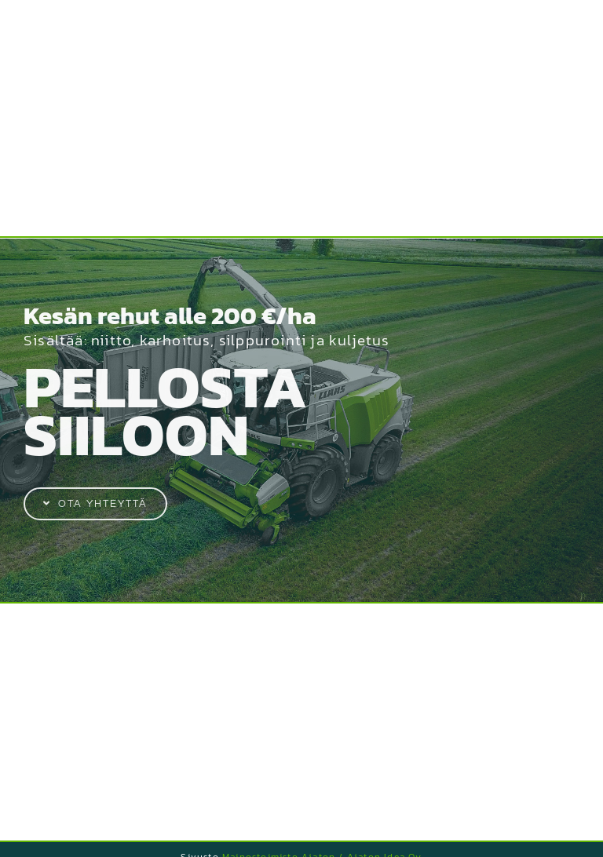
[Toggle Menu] (567, 23)
